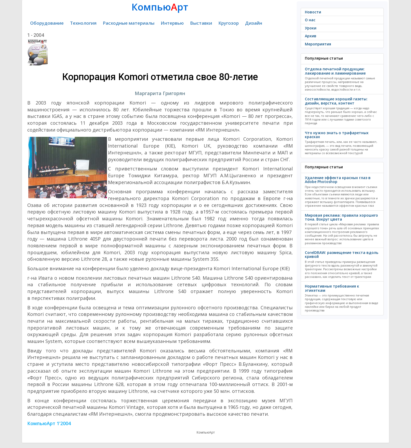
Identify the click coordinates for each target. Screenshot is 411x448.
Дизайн (253, 23)
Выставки (201, 23)
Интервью (172, 23)
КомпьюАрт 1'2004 (49, 423)
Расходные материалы (128, 23)
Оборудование (47, 23)
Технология (83, 23)
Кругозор (228, 23)
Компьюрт (160, 7)
